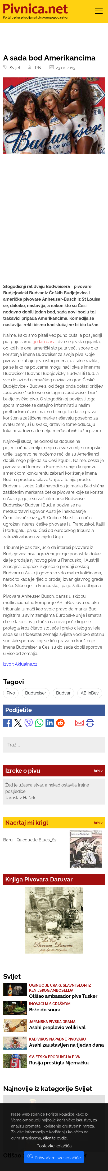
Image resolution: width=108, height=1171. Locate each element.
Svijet (13, 67)
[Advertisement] (54, 223)
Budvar (63, 693)
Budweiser (35, 693)
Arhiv (98, 771)
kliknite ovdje (55, 1138)
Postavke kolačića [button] (54, 1145)
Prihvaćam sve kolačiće (54, 1157)
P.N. (37, 67)
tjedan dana (44, 341)
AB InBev (90, 693)
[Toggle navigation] (99, 12)
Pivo (11, 693)
